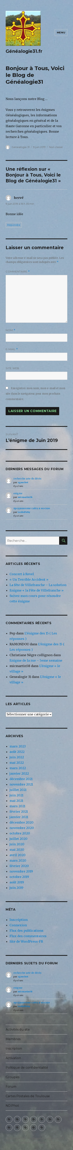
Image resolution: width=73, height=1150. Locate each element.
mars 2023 (18, 746)
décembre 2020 (21, 822)
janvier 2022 (19, 773)
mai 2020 (17, 850)
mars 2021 (17, 806)
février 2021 (19, 811)
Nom (10, 330)
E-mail (12, 349)
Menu (61, 32)
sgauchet (23, 482)
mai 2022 (17, 763)
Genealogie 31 (21, 147)
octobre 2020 (20, 833)
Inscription (19, 920)
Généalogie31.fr (24, 51)
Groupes (12, 1077)
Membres (13, 1039)
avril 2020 (18, 855)
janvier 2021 (19, 817)
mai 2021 (16, 801)
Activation (13, 1058)
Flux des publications (26, 931)
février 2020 (19, 866)
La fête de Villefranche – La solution (38, 585)
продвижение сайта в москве (31, 508)
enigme (17, 493)
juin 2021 (16, 795)
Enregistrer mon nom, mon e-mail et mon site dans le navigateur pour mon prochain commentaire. (35, 394)
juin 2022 (17, 757)
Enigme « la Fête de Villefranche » (37, 590)
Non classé (56, 147)
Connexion (18, 925)
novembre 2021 (21, 784)
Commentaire (18, 271)
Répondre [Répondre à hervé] (13, 224)
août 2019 (17, 882)
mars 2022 (18, 768)
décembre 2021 (21, 779)
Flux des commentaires (28, 936)
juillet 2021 (18, 790)
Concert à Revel (22, 574)
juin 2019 (16, 888)
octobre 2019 (19, 877)
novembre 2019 (21, 871)
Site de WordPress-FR (26, 941)
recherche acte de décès (27, 478)
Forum (11, 1086)
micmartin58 (25, 497)
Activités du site (18, 1029)
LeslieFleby (24, 512)
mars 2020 (18, 860)
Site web (12, 368)
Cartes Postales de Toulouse (28, 1096)
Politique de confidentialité (27, 1067)
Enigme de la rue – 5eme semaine (36, 660)
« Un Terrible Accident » (29, 579)
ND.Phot (12, 1105)
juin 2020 (17, 844)
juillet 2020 (18, 839)
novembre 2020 (22, 828)
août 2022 (17, 752)
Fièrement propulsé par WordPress (28, 1142)
